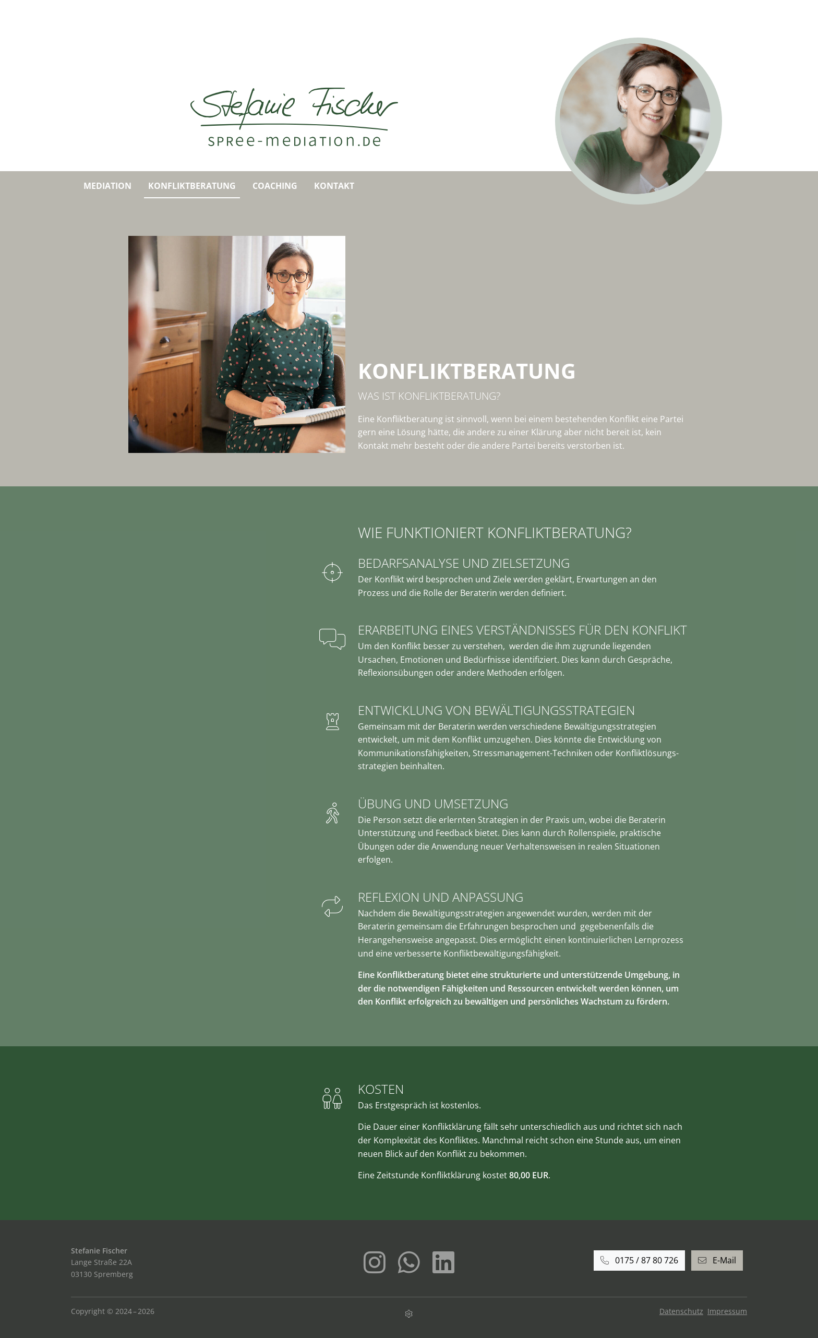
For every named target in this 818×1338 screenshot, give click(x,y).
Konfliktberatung (192, 186)
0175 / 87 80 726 (639, 1260)
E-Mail (717, 1260)
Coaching (274, 186)
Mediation (107, 186)
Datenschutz (681, 1311)
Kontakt (334, 186)
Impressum (727, 1311)
